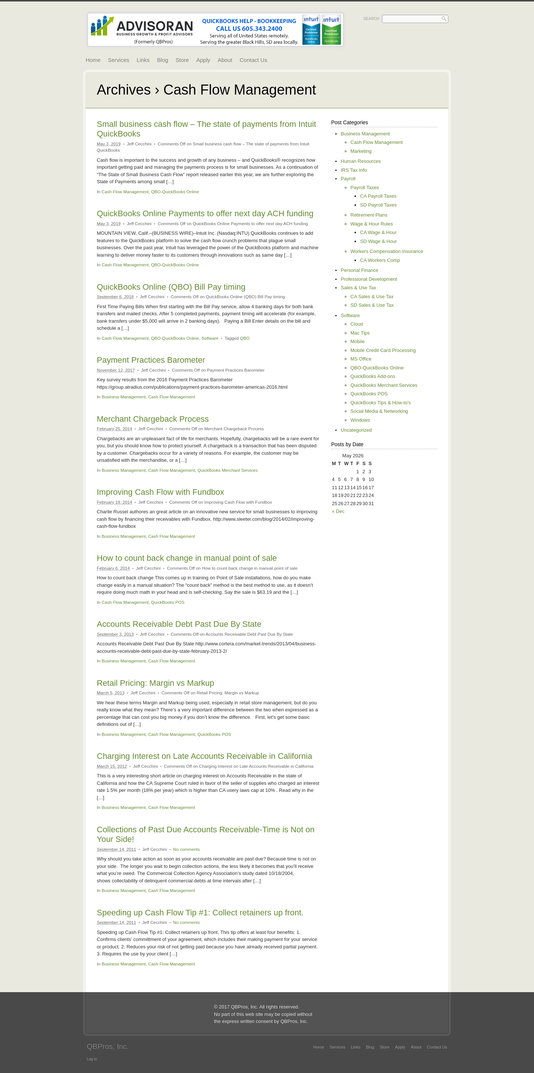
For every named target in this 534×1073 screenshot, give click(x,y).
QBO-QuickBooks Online (175, 191)
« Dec (338, 511)
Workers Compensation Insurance (386, 251)
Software (209, 338)
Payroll (348, 178)
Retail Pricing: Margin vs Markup (155, 683)
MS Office (361, 359)
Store (182, 60)
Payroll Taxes (364, 187)
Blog (162, 60)
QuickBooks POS (167, 602)
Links (143, 60)
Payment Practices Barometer (151, 360)
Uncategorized (356, 430)
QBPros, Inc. (108, 1046)
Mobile (357, 341)
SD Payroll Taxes (378, 205)
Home (93, 60)
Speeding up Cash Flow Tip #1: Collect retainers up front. (200, 912)
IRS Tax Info (354, 170)
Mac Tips (360, 333)
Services (118, 60)
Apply (203, 60)
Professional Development (369, 279)
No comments (186, 849)
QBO (245, 338)
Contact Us (253, 60)
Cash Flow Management (125, 191)
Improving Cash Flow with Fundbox (160, 492)
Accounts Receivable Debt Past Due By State (179, 624)
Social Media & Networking (379, 411)
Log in (92, 1059)
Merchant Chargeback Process (153, 419)
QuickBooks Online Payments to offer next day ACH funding (205, 213)
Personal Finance (359, 270)
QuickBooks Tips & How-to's (380, 402)
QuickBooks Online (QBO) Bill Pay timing (171, 287)
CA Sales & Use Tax (371, 296)
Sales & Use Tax (358, 287)
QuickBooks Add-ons (372, 376)
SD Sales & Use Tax (372, 305)
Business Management (124, 396)
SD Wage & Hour (378, 241)
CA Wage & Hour (378, 232)
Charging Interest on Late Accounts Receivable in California (204, 756)
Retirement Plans (369, 215)
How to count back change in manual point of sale (187, 558)
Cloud (356, 324)
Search (371, 19)
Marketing (361, 151)
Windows (360, 420)
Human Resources (361, 161)
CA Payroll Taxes (378, 196)
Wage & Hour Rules (371, 224)
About (225, 60)
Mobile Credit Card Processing (383, 350)
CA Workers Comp (380, 260)
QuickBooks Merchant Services (228, 470)
